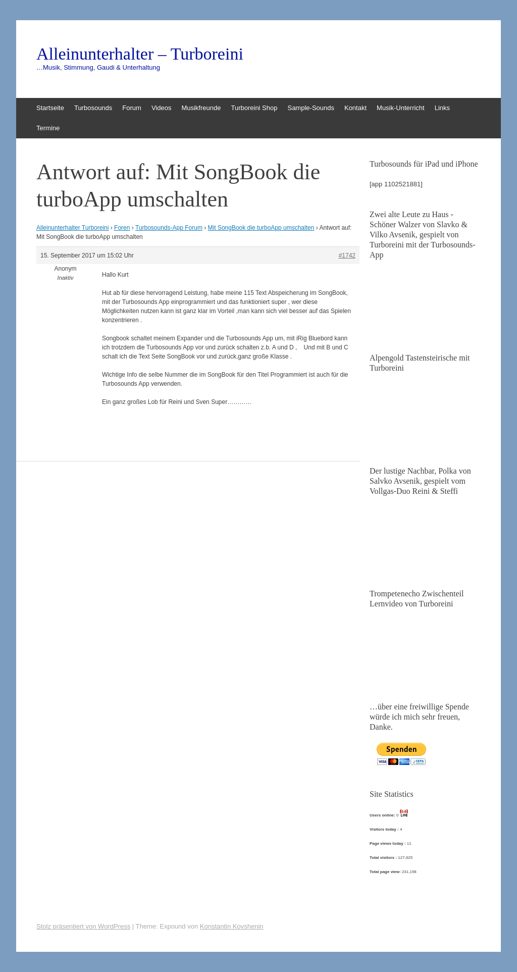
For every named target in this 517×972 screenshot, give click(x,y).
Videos (161, 108)
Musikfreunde (201, 108)
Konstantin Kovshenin (232, 926)
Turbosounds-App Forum (168, 227)
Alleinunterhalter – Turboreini (139, 54)
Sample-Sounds (310, 108)
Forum (131, 108)
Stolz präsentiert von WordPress (83, 926)
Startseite (50, 108)
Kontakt (355, 108)
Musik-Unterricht (401, 108)
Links (442, 108)
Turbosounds (93, 108)
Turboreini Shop (254, 108)
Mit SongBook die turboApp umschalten (261, 227)
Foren (122, 227)
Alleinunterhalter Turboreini (72, 227)
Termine (48, 128)
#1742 (347, 255)
